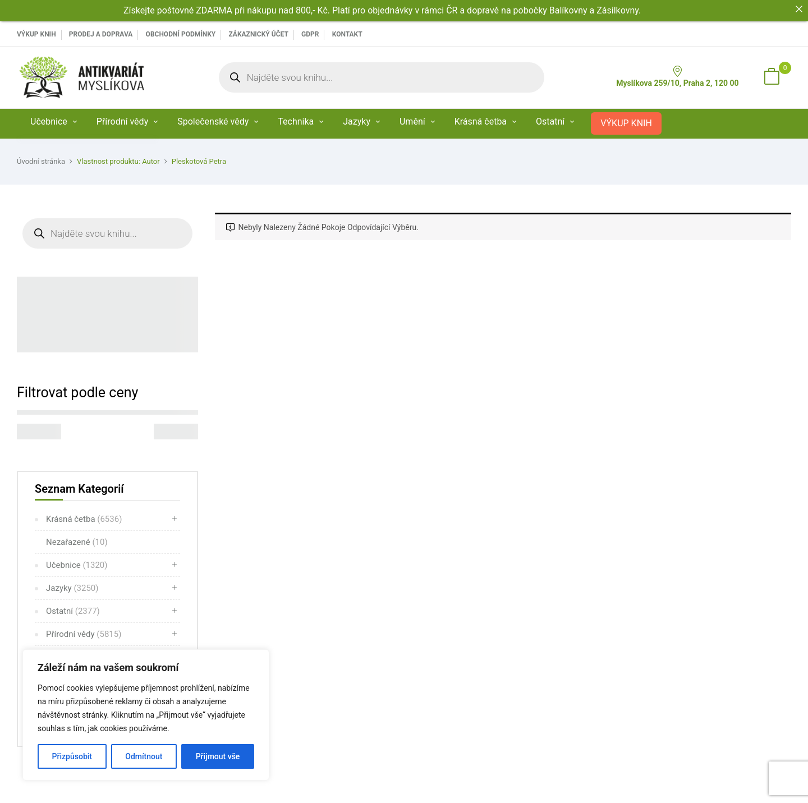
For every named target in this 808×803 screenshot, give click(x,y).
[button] (771, 77)
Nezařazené (77, 542)
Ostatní (73, 611)
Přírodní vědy (83, 634)
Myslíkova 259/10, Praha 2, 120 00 (677, 77)
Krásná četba (84, 519)
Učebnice (77, 565)
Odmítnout (143, 756)
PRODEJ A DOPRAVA (101, 34)
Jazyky (72, 588)
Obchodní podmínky (181, 34)
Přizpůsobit (72, 756)
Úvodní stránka (41, 161)
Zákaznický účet (258, 34)
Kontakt (347, 34)
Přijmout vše (218, 756)
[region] (145, 715)
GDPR (310, 34)
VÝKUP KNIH (36, 34)
